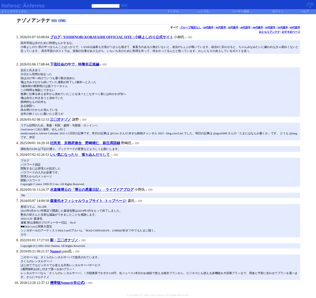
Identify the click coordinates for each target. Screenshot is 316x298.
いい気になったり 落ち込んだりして (80, 154)
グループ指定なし (190, 27)
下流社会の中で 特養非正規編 (74, 64)
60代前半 (295, 27)
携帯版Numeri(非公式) (67, 283)
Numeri (55, 251)
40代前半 (245, 27)
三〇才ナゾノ (60, 119)
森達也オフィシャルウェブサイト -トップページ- (88, 201)
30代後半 (233, 27)
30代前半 (220, 27)
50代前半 (270, 27)
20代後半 (208, 27)
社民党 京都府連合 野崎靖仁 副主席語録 (85, 143)
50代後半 (282, 27)
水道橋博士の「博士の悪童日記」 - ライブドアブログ (92, 189)
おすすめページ (291, 31)
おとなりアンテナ (269, 31)
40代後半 (258, 27)
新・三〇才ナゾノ (64, 240)
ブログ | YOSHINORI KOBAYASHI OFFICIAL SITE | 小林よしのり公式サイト (111, 37)
